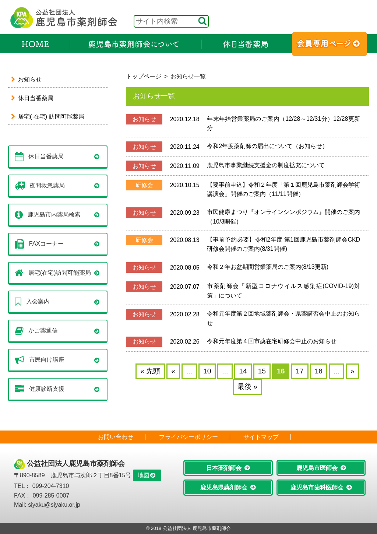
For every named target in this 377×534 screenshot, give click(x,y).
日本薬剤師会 (224, 468)
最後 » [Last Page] (247, 386)
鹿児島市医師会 (317, 468)
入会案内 (38, 301)
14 (243, 371)
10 (207, 371)
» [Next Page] (352, 371)
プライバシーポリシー (188, 437)
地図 (143, 475)
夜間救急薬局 (47, 185)
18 (319, 371)
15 (262, 371)
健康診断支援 (46, 389)
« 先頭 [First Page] (150, 371)
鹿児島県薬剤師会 (223, 487)
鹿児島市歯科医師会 (316, 487)
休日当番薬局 (35, 98)
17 (299, 371)
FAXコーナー (46, 243)
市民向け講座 (46, 359)
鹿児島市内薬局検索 (54, 214)
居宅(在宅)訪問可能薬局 (59, 272)
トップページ (143, 76)
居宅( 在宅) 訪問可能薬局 (51, 116)
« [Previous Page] (173, 371)
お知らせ (30, 79)
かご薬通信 (43, 330)
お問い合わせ (115, 437)
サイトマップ (261, 437)
